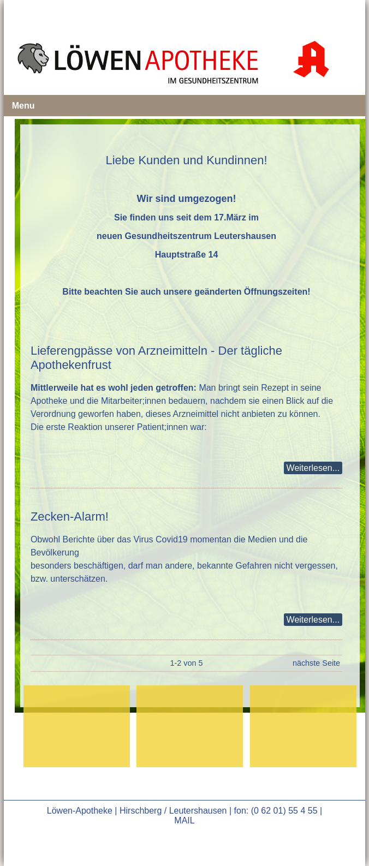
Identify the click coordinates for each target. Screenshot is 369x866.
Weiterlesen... (313, 468)
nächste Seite (316, 663)
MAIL (184, 820)
